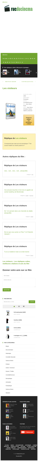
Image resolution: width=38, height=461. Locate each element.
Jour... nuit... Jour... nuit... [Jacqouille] (15, 171)
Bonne (32, 255)
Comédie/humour (10, 375)
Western (8, 392)
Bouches (31, 195)
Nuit (32, 174)
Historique (8, 353)
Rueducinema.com (21, 453)
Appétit (27, 195)
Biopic (7, 346)
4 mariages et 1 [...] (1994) (20, 335)
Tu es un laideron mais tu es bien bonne (16, 252)
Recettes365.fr (19, 456)
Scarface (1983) (18, 320)
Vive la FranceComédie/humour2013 (13, 428)
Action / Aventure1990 (7, 72)
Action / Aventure (10, 367)
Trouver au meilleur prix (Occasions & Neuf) (29, 120)
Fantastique (9, 385)
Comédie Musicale (10, 357)
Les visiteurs (10, 88)
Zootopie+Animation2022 (11, 411)
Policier (8, 364)
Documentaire (9, 349)
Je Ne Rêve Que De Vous (27, 81)
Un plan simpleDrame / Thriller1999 (12, 439)
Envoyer (7, 289)
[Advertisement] (19, 33)
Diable (32, 216)
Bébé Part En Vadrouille (10, 81)
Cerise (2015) (17, 327)
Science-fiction (9, 389)
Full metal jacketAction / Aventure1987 (30, 406)
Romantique (9, 378)
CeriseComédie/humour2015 (30, 417)
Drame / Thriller (10, 371)
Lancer (32, 301)
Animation (8, 382)
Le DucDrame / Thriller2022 (12, 433)
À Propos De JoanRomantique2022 (13, 406)
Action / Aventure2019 (18, 72)
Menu (5, 2)
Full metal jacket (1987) (20, 312)
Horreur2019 (30, 71)
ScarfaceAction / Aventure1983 (30, 411)
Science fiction (9, 360)
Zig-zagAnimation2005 (11, 417)
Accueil (7, 445)
